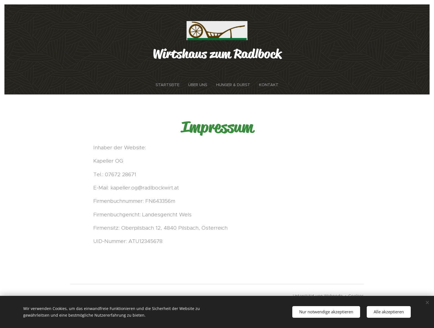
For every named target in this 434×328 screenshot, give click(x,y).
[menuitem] (170, 85)
